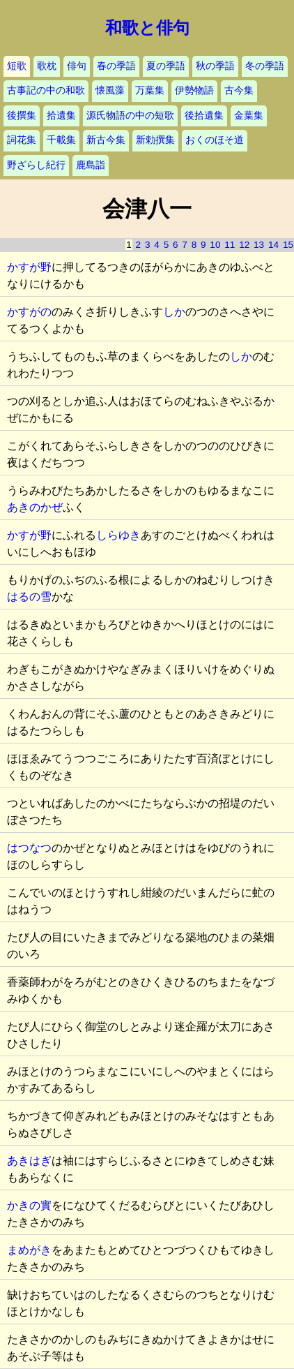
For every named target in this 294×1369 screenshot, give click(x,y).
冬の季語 (264, 66)
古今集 (239, 90)
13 (259, 244)
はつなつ (29, 848)
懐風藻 (110, 90)
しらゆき (118, 535)
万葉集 (149, 90)
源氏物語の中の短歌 (130, 115)
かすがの (29, 312)
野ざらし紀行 (36, 165)
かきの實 (29, 1205)
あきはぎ (29, 1161)
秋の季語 (215, 66)
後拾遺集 (204, 115)
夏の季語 (165, 66)
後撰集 (21, 115)
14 (273, 244)
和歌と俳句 (147, 28)
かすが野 (29, 267)
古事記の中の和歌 (46, 90)
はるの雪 (29, 596)
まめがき (29, 1250)
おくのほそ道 (214, 140)
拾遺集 (61, 115)
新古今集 (105, 140)
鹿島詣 (90, 165)
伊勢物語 (194, 90)
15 (288, 244)
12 (244, 244)
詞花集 (21, 140)
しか (174, 312)
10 (215, 244)
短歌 (16, 66)
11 (229, 244)
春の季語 (116, 66)
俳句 (76, 66)
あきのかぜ (35, 507)
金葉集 (248, 115)
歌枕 (46, 66)
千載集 (61, 140)
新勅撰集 (155, 140)
